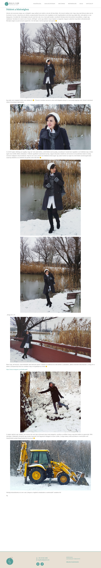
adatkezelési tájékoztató (73, 558)
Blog (81, 3)
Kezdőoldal (37, 3)
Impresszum (69, 557)
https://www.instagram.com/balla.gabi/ (17, 369)
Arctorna (61, 3)
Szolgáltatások (49, 3)
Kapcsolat (89, 3)
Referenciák (72, 3)
